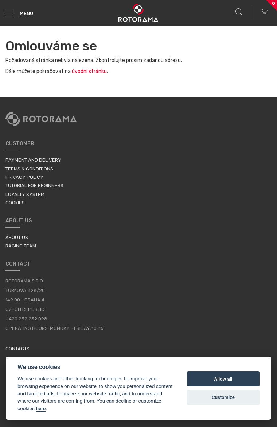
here (41, 408)
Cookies (15, 202)
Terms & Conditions (29, 169)
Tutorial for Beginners (34, 185)
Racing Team (20, 246)
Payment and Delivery (33, 160)
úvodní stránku (89, 71)
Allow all (223, 379)
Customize (223, 397)
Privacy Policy (24, 177)
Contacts (17, 348)
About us (16, 237)
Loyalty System (24, 194)
